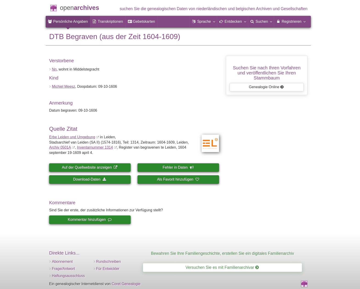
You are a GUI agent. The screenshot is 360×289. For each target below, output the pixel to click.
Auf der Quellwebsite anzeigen (89, 167)
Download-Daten (89, 179)
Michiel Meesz (63, 86)
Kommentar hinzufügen (89, 219)
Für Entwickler (107, 269)
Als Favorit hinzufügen (178, 179)
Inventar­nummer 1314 (95, 147)
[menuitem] (68, 21)
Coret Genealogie (126, 284)
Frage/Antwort (63, 269)
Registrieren (290, 21)
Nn (54, 69)
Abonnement (62, 262)
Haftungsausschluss (68, 276)
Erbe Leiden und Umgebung (72, 137)
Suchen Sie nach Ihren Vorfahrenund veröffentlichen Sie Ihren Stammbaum (267, 72)
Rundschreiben (108, 262)
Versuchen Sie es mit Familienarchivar (222, 267)
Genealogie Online (266, 87)
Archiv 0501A (60, 147)
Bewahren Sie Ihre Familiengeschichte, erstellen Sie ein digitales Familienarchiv (222, 253)
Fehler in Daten (178, 167)
